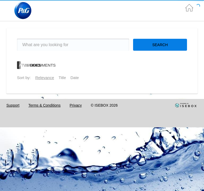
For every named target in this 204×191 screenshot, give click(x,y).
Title (62, 77)
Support (12, 105)
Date (74, 77)
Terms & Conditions (44, 105)
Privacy (76, 105)
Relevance (44, 77)
